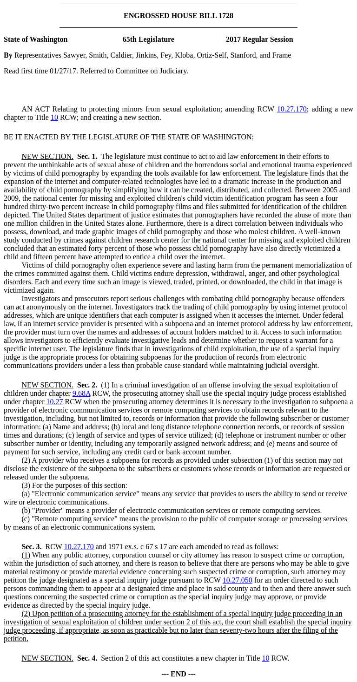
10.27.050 (237, 580)
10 (54, 117)
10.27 (54, 402)
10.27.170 (292, 109)
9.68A (82, 393)
